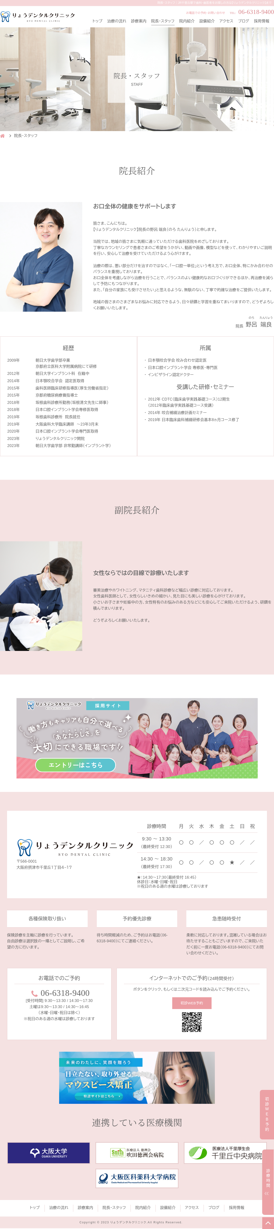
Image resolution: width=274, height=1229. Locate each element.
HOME (2, 135)
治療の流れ (116, 21)
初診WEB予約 (192, 1003)
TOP (268, 1223)
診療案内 (138, 21)
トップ (97, 21)
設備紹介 (207, 21)
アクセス (226, 21)
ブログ (243, 21)
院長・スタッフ (163, 21)
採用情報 (261, 21)
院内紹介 (187, 21)
